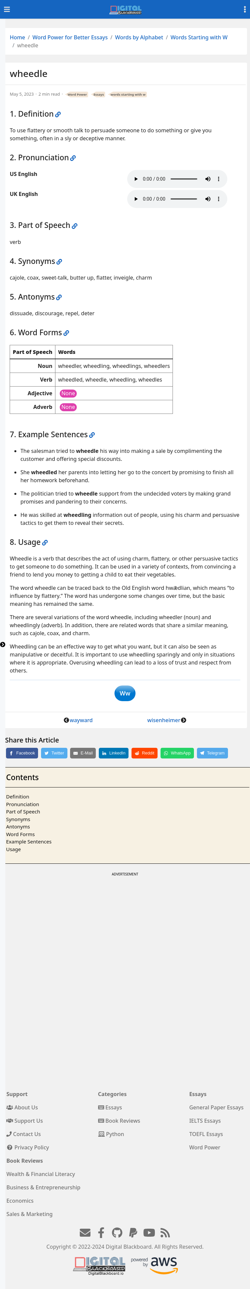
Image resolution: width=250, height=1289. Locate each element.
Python (111, 1134)
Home (17, 37)
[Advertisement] (124, 924)
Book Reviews (119, 1120)
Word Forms (20, 834)
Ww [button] (124, 693)
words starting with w (128, 94)
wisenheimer (163, 720)
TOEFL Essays (206, 1134)
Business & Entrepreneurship (43, 1187)
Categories (112, 1094)
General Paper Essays (216, 1107)
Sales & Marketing (29, 1214)
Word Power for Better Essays (70, 37)
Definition (17, 796)
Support (17, 1094)
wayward (81, 720)
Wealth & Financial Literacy (40, 1174)
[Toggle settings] (245, 9)
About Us (22, 1107)
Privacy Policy (27, 1147)
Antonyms (18, 826)
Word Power (77, 94)
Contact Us (23, 1134)
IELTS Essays (205, 1120)
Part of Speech (23, 811)
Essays (98, 94)
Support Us (24, 1120)
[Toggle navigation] (7, 9)
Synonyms (18, 819)
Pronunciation (22, 804)
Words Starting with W (199, 37)
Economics (19, 1200)
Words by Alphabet (139, 37)
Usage (13, 849)
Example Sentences (28, 841)
